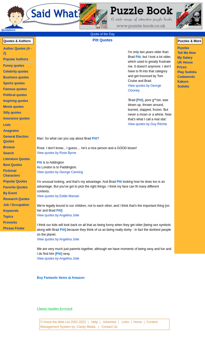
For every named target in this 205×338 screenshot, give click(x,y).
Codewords (186, 77)
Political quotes (15, 95)
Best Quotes (12, 165)
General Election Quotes (16, 139)
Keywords (10, 211)
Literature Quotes (16, 159)
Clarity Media (86, 327)
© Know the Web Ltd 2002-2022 (63, 322)
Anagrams (11, 131)
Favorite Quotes (15, 187)
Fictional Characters (11, 173)
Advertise (109, 322)
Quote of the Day (102, 34)
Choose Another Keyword (54, 309)
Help (94, 322)
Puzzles (183, 48)
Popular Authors (15, 59)
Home (137, 322)
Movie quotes (13, 107)
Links (125, 322)
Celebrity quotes (15, 71)
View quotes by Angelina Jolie (58, 215)
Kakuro (183, 81)
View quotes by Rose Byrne (56, 153)
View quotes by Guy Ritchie (147, 124)
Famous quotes (15, 89)
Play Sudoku (187, 72)
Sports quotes (14, 83)
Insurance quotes (16, 118)
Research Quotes (16, 199)
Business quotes (16, 77)
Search (8, 153)
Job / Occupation (16, 205)
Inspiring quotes (15, 101)
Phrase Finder (14, 228)
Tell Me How (187, 53)
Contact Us (109, 327)
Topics (8, 216)
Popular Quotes (15, 181)
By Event (10, 193)
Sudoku (183, 86)
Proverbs (10, 222)
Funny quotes (13, 65)
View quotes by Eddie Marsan (58, 196)
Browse (9, 147)
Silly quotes (12, 112)
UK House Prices (185, 65)
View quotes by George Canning (60, 172)
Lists (7, 125)
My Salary (185, 57)
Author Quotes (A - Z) (17, 51)
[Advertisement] (83, 84)
